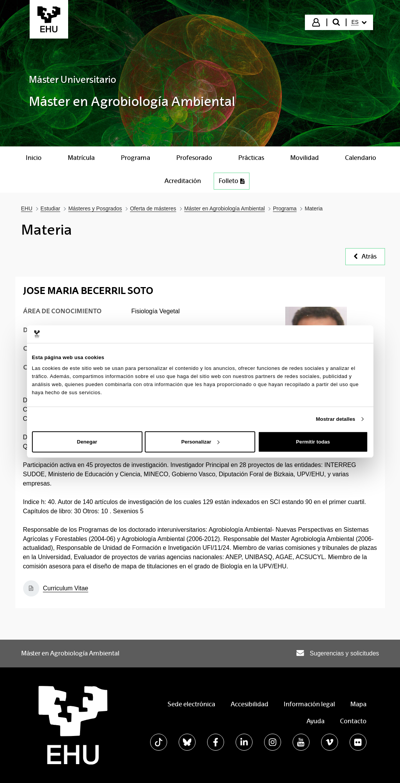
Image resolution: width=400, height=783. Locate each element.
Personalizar (200, 442)
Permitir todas (313, 442)
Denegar (87, 442)
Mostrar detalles (335, 419)
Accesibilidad (249, 704)
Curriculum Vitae (66, 588)
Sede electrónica (191, 704)
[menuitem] (359, 22)
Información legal (309, 704)
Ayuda (315, 721)
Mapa (358, 704)
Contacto (353, 721)
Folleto (231, 181)
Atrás (365, 256)
